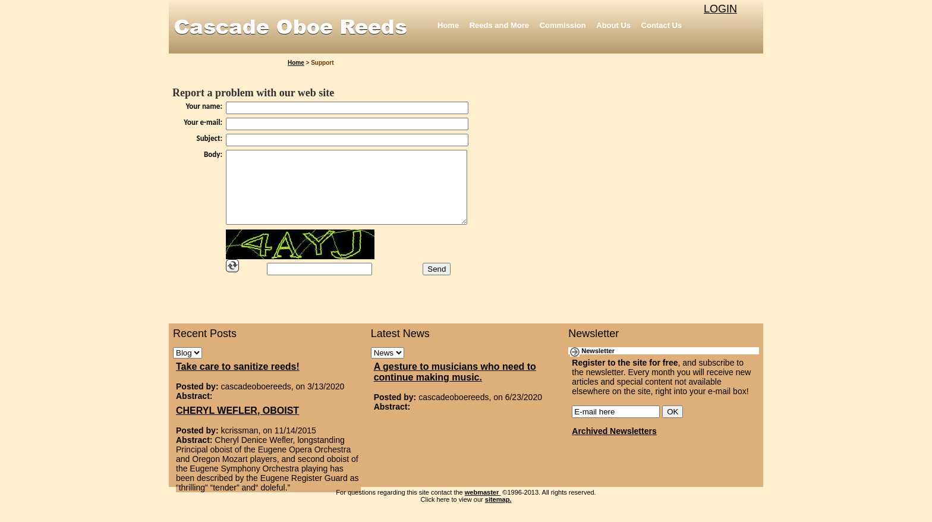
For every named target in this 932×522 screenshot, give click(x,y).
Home (448, 25)
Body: (213, 154)
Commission (563, 25)
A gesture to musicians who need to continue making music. (455, 386)
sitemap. (498, 513)
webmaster (483, 506)
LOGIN (720, 9)
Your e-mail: (203, 122)
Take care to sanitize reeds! (238, 381)
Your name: (204, 106)
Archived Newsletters (614, 445)
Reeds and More (499, 25)
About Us (613, 25)
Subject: (210, 138)
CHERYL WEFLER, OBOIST (237, 425)
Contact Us (661, 25)
